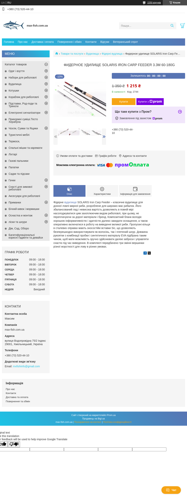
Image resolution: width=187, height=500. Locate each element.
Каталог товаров (16, 64)
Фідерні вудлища (112, 53)
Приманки (15, 202)
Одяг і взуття (16, 71)
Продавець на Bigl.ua (93, 418)
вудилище (70, 202)
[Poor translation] (14, 444)
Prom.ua (111, 415)
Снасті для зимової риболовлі (20, 188)
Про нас (23, 41)
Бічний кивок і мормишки (24, 208)
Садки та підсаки (19, 173)
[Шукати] (172, 25)
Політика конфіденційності (117, 422)
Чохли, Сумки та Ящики (23, 128)
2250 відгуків (154, 2)
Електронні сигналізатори (24, 112)
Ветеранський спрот (125, 41)
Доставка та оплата (17, 397)
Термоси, (14, 141)
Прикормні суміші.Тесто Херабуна (23, 120)
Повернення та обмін (18, 401)
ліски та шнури (18, 221)
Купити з (150, 101)
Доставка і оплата (42, 41)
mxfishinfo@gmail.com (26, 366)
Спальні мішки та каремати (25, 147)
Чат (171, 490)
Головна (9, 41)
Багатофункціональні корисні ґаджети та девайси (26, 236)
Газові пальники (18, 160)
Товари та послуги (72, 53)
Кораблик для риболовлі (24, 97)
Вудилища (92, 53)
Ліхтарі (13, 154)
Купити (123, 101)
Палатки (14, 167)
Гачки (12, 180)
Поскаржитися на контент (87, 422)
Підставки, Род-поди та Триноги (23, 105)
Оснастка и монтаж (20, 215)
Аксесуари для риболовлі (24, 195)
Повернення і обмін (69, 41)
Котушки (14, 90)
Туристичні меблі (19, 134)
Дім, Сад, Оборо (19, 228)
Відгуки (104, 41)
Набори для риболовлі (23, 77)
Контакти (90, 41)
